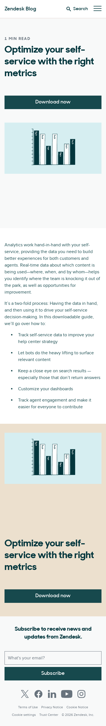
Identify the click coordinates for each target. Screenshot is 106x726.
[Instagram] (81, 693)
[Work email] (53, 658)
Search (77, 9)
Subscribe (53, 673)
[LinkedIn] (52, 693)
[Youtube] (66, 693)
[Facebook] (38, 693)
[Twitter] (24, 693)
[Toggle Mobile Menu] (97, 8)
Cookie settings (24, 715)
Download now (53, 102)
